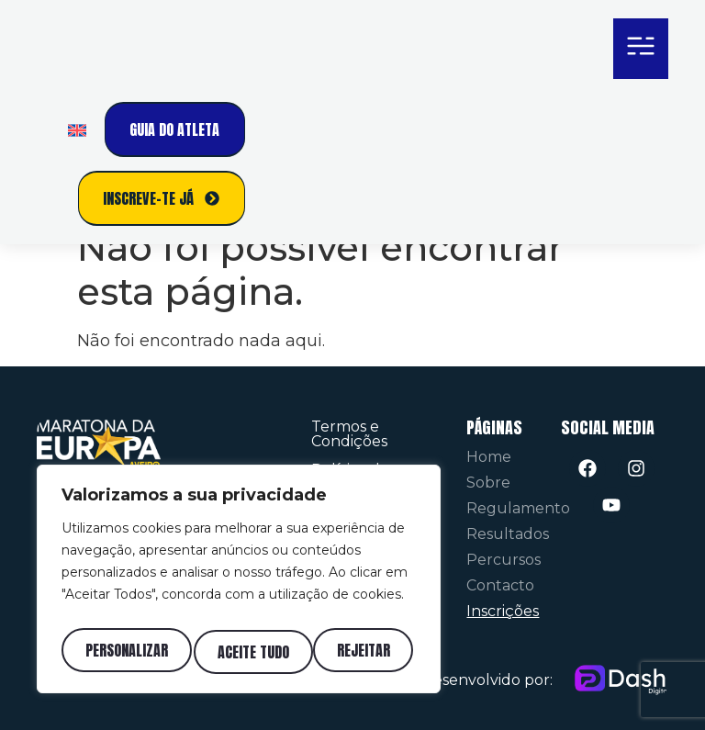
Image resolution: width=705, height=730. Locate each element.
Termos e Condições (349, 434)
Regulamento (518, 508)
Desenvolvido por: (487, 680)
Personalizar (125, 652)
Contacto (500, 585)
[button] (640, 48)
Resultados (507, 534)
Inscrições (502, 611)
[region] (239, 584)
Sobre (488, 482)
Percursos (503, 559)
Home (488, 457)
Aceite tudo (358, 652)
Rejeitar (244, 652)
